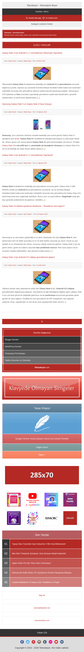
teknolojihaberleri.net (42, 608)
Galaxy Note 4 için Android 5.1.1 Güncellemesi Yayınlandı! (27, 155)
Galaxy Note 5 (8, 145)
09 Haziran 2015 (42, 214)
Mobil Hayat (27, 61)
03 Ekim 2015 (40, 61)
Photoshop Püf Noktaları (15, 353)
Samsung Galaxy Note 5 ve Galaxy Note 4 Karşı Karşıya (27, 104)
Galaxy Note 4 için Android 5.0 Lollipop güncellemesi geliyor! (28, 257)
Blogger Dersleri (11, 340)
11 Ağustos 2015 (41, 163)
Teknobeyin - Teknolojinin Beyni (42, 5)
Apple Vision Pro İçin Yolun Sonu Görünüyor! (31, 563)
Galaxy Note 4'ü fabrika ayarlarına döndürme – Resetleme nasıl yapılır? (33, 206)
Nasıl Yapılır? (28, 214)
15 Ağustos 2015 (41, 112)
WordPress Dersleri (13, 347)
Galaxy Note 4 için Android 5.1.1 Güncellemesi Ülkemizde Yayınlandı (32, 53)
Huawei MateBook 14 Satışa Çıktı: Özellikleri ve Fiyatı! (36, 582)
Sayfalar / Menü (41, 12)
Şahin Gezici (12, 61)
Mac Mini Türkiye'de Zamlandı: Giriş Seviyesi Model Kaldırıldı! (39, 553)
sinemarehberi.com (42, 620)
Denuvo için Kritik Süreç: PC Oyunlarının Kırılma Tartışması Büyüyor (42, 573)
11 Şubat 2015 (41, 265)
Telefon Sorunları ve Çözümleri (18, 360)
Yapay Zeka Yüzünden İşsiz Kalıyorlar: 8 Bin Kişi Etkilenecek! (39, 544)
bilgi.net (42, 595)
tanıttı (17, 139)
